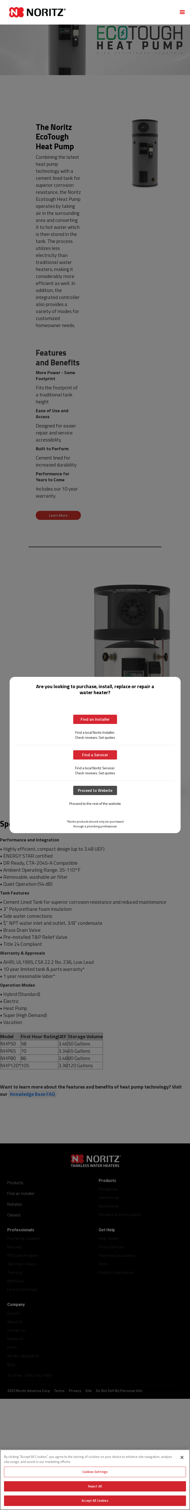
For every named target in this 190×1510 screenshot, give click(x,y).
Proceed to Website (95, 790)
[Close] (181, 1457)
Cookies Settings (95, 1471)
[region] (95, 1479)
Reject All (95, 1486)
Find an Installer (95, 719)
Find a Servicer (95, 755)
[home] (89, 12)
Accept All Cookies (95, 1500)
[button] (182, 12)
